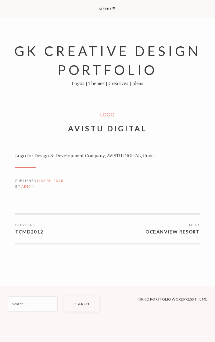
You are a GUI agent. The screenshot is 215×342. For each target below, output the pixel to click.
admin (28, 186)
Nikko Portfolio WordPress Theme (172, 299)
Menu (107, 8)
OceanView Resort (172, 231)
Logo (107, 114)
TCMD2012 (29, 231)
